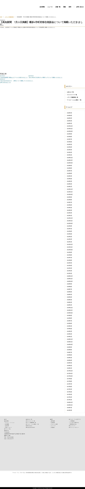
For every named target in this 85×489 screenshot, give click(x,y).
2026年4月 (69, 115)
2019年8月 (69, 318)
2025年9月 (69, 134)
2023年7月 (69, 202)
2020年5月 (69, 294)
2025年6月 (69, 141)
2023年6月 (69, 205)
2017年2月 (69, 397)
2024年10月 (69, 162)
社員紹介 (53, 427)
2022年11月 (69, 220)
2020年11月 (69, 278)
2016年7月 (69, 407)
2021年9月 (69, 252)
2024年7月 (69, 170)
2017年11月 (69, 373)
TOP (1, 17)
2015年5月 (69, 410)
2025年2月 (69, 152)
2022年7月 (69, 228)
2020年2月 (69, 302)
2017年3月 (69, 394)
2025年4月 (69, 147)
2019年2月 (69, 334)
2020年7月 (69, 289)
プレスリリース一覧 (72, 94)
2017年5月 (69, 389)
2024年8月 (69, 168)
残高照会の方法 (73, 424)
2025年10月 (69, 131)
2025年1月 (69, 155)
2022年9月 (69, 226)
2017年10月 (69, 376)
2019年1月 (69, 336)
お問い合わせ (80, 7)
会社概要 (7, 424)
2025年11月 (69, 128)
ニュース (50, 7)
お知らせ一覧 (70, 92)
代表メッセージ (8, 427)
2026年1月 (69, 123)
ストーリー (53, 425)
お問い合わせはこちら (5, 82)
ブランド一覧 (7, 429)
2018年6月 (69, 355)
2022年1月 (69, 241)
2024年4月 (69, 178)
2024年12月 (69, 157)
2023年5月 (69, 207)
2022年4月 (69, 234)
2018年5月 (69, 357)
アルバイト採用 (54, 424)
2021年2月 (69, 270)
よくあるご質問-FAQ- (74, 422)
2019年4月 (69, 328)
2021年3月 (69, 268)
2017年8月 (69, 381)
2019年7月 (69, 320)
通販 (64, 7)
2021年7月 (69, 257)
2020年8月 (69, 286)
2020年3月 (69, 299)
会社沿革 (7, 425)
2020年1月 (69, 305)
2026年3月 (69, 118)
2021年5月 (69, 263)
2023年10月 (69, 194)
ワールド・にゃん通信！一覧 (74, 100)
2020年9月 (69, 284)
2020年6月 (69, 291)
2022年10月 (69, 223)
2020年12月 (69, 276)
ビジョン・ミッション (10, 422)
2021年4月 (69, 265)
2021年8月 (69, 255)
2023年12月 (69, 189)
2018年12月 (69, 339)
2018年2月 (69, 365)
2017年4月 (69, 391)
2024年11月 (69, 160)
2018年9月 (69, 347)
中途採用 (53, 422)
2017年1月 (69, 399)
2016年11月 (69, 405)
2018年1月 (69, 368)
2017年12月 (69, 370)
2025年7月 (69, 139)
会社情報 (42, 7)
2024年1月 (69, 186)
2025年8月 (69, 136)
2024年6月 (69, 173)
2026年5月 (69, 113)
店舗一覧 (57, 7)
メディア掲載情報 (9, 17)
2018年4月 (69, 360)
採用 (70, 7)
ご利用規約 (72, 421)
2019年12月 (69, 307)
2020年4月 (69, 297)
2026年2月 (69, 120)
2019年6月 (69, 323)
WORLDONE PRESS (30, 427)
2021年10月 (69, 249)
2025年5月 (69, 144)
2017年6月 (69, 386)
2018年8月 (69, 349)
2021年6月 (69, 260)
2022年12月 (69, 218)
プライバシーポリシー (74, 427)
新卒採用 (53, 421)
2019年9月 (69, 315)
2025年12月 (69, 126)
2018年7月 (69, 352)
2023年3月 (69, 210)
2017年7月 (69, 384)
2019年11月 (69, 310)
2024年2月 (69, 184)
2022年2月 (69, 239)
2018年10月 (69, 344)
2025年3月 (69, 149)
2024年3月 (69, 181)
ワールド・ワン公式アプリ (75, 419)
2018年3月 (69, 362)
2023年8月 (69, 199)
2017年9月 (69, 378)
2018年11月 (69, 341)
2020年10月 (69, 281)
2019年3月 (69, 331)
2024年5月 (69, 176)
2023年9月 (69, 197)
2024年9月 (69, 165)
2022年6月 (69, 231)
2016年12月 (69, 402)
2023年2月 (69, 212)
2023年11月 (69, 191)
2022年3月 (69, 236)
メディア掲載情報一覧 (72, 97)
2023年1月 (69, 215)
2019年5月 (69, 326)
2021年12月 (69, 244)
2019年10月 (69, 313)
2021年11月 (69, 247)
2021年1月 (69, 273)
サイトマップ (72, 425)
